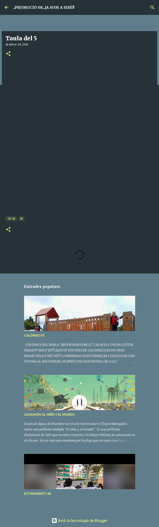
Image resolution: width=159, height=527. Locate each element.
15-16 (11, 218)
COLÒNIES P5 (34, 335)
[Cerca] (152, 7)
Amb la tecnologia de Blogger (80, 520)
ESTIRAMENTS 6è (37, 493)
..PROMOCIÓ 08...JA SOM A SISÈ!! (43, 7)
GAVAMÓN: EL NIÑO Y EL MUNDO (49, 414)
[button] (8, 54)
